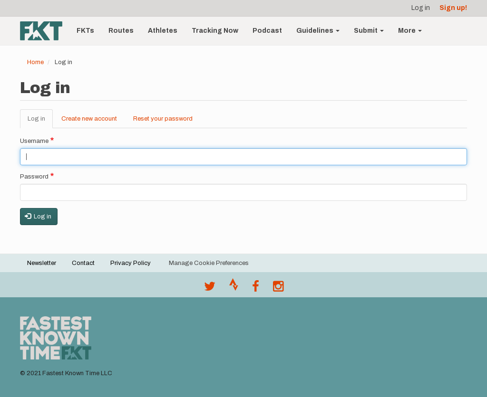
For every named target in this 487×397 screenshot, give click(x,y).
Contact (83, 263)
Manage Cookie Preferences (209, 263)
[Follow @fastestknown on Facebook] (255, 288)
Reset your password (163, 118)
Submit (369, 30)
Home (35, 62)
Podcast (267, 30)
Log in (420, 7)
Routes (121, 30)
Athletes (162, 30)
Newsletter (41, 263)
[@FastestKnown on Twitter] (209, 288)
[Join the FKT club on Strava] (233, 288)
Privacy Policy (130, 263)
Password (34, 176)
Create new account (89, 118)
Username (34, 141)
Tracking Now (215, 30)
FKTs (85, 30)
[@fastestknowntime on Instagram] (278, 288)
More (410, 30)
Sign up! (453, 7)
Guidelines (318, 30)
